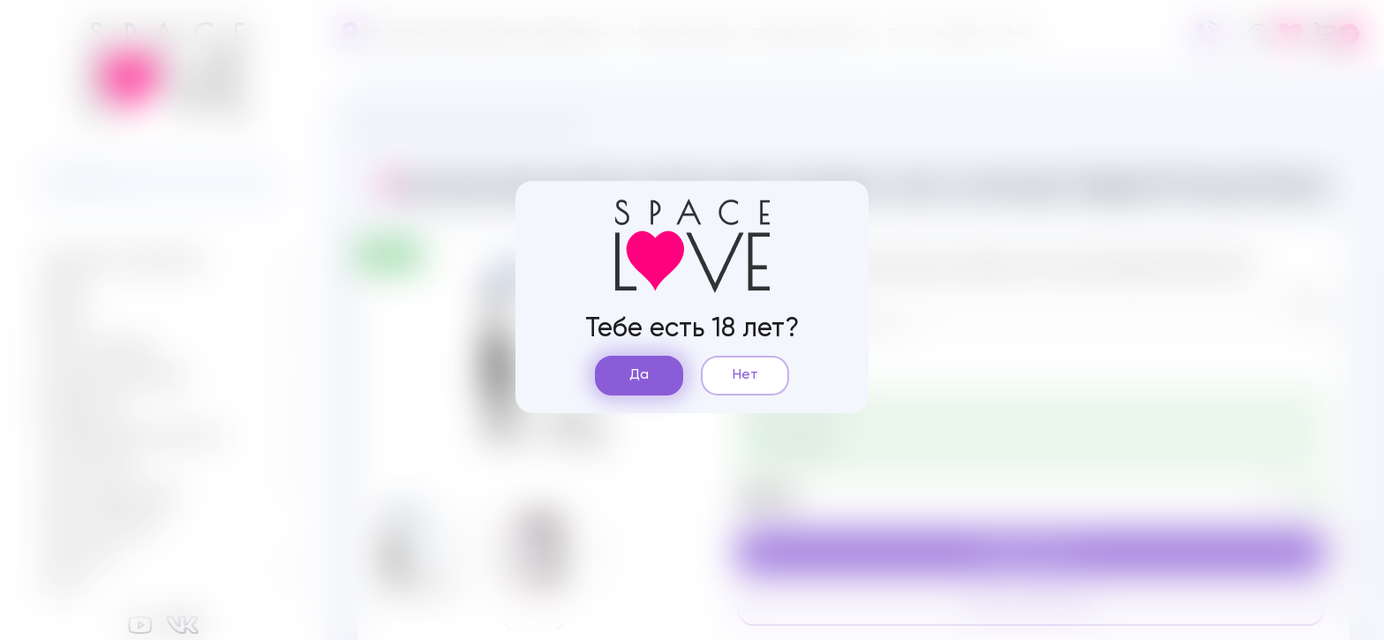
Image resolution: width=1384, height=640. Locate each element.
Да (639, 375)
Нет (745, 375)
